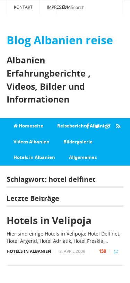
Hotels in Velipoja (49, 220)
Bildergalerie (78, 142)
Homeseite (28, 126)
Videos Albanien (32, 142)
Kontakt (23, 7)
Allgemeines (83, 157)
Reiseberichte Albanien (83, 126)
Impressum (59, 7)
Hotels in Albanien (34, 157)
